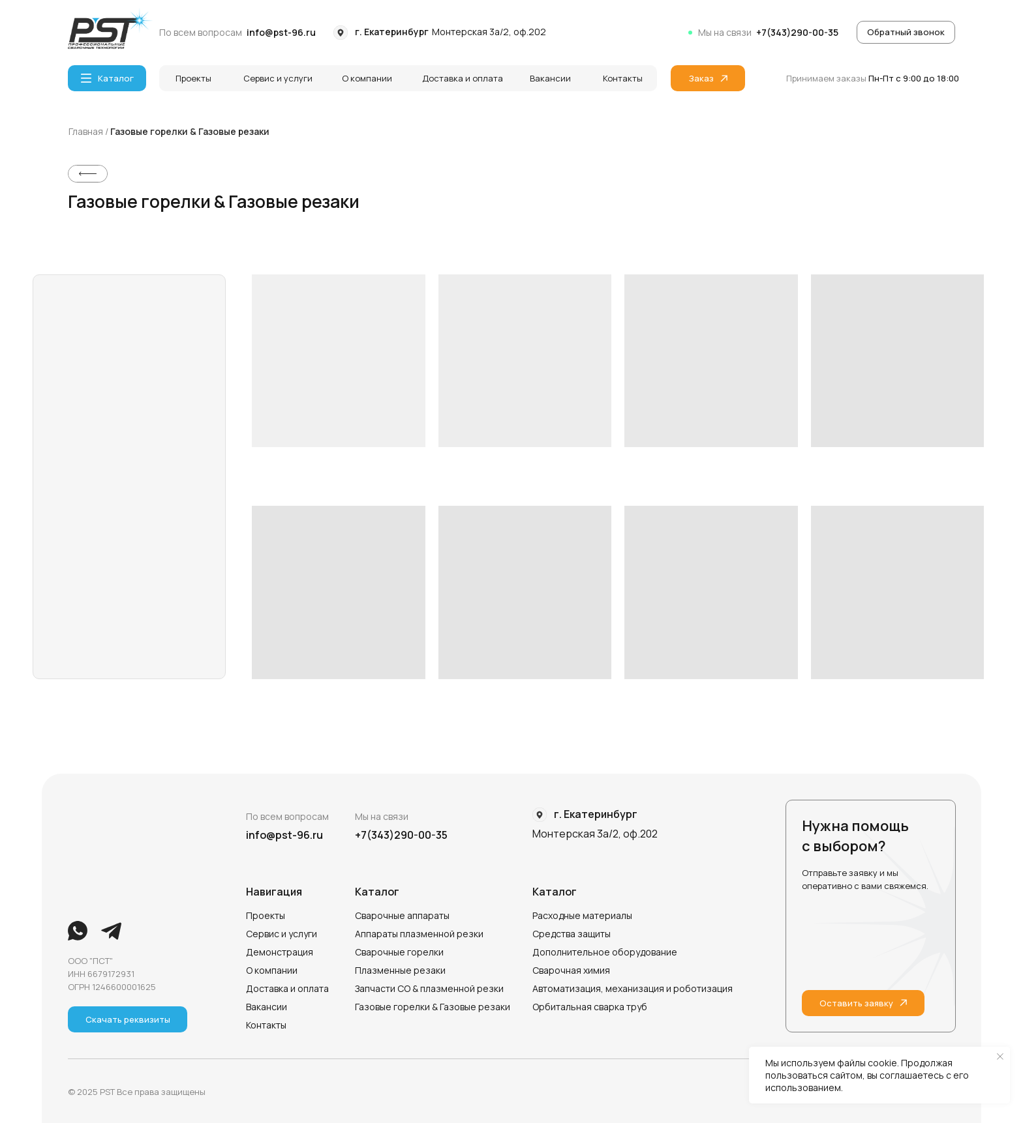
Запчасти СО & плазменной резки (429, 988)
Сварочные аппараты (402, 915)
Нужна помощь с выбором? (855, 836)
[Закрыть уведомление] (1000, 1056)
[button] (906, 32)
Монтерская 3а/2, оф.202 (489, 31)
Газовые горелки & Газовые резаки (189, 131)
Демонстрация (279, 952)
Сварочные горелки (399, 952)
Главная (87, 131)
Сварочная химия (571, 970)
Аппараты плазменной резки (419, 933)
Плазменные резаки (400, 970)
